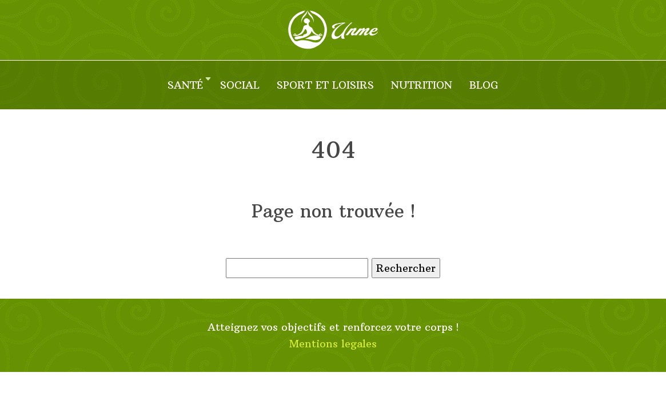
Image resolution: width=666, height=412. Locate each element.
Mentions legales (333, 343)
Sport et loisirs (325, 85)
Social (240, 85)
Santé (185, 85)
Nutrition (421, 85)
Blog (483, 85)
